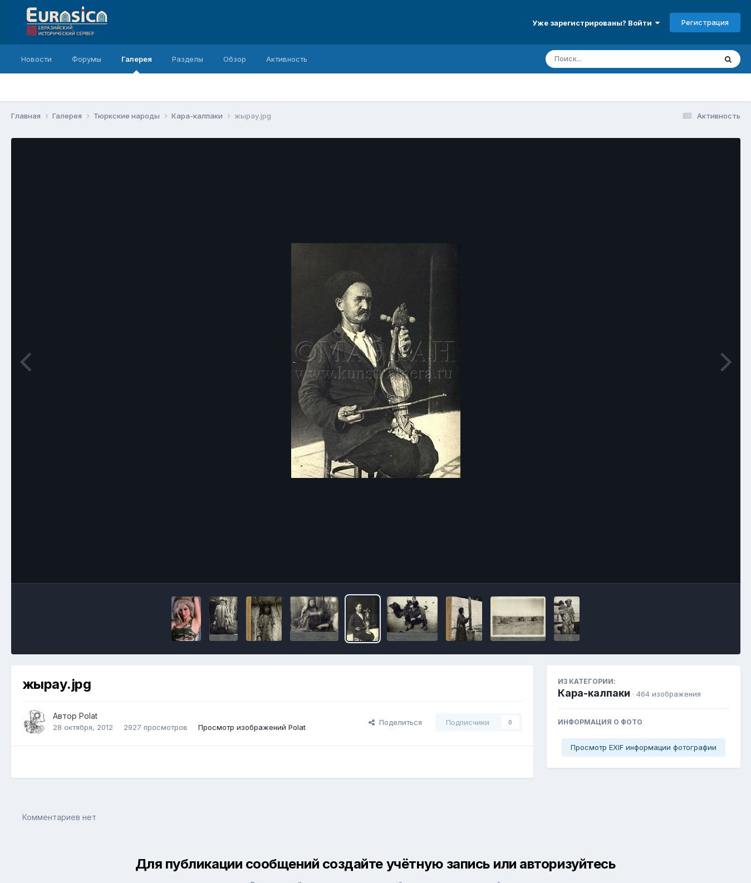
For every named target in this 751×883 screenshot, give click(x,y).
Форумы (86, 59)
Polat (88, 716)
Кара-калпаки (594, 693)
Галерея (136, 64)
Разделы (187, 59)
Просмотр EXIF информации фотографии (643, 747)
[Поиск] (610, 59)
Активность (286, 59)
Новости (36, 59)
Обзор (234, 59)
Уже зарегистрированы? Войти (596, 22)
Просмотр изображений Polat (252, 727)
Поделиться (395, 722)
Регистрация (705, 22)
